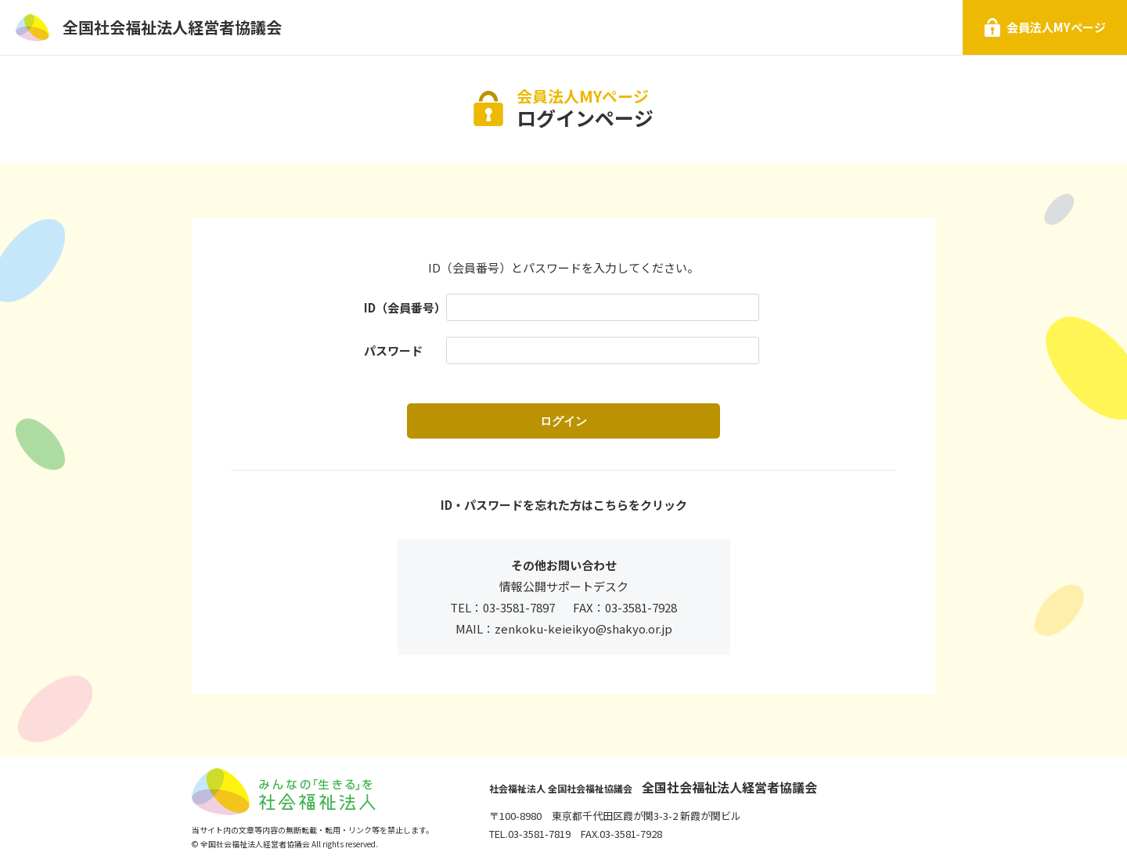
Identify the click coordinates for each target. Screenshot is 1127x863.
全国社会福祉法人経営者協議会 (172, 27)
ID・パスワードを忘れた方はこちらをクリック (564, 504)
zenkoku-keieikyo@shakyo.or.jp (583, 628)
